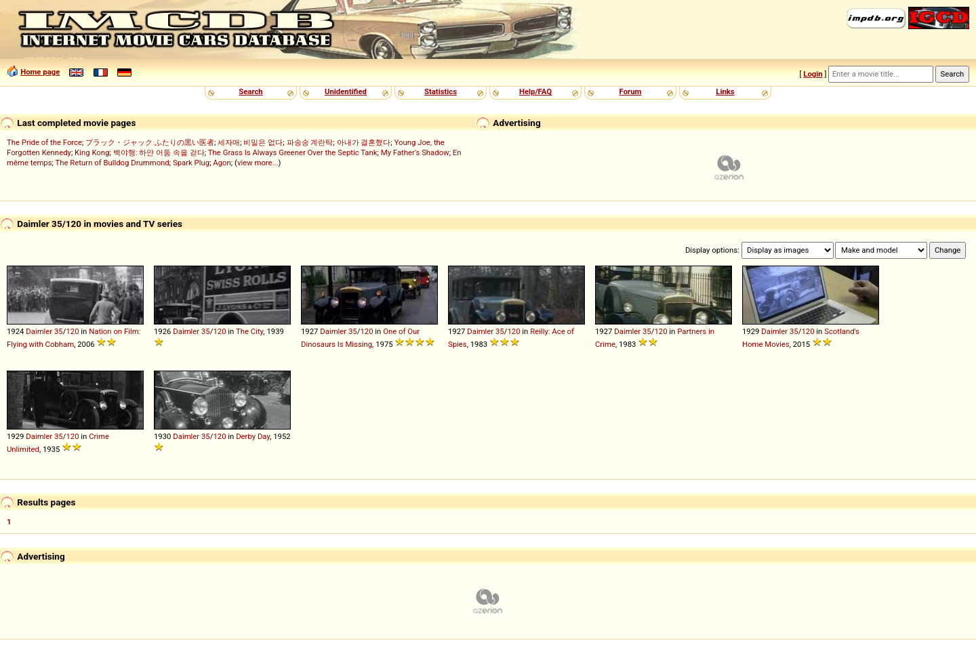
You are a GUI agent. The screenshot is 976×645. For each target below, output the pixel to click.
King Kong (92, 152)
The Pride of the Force (44, 142)
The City (249, 331)
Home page (40, 72)
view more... (258, 162)
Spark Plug (191, 162)
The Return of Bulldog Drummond (112, 162)
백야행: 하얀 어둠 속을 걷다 (159, 152)
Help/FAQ (535, 91)
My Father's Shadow (415, 152)
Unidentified (346, 91)
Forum (630, 91)
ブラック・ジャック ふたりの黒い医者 (149, 142)
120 (72, 331)
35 (58, 331)
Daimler (39, 331)
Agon (221, 162)
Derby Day (253, 436)
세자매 (229, 142)
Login (812, 74)
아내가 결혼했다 (364, 142)
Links (725, 91)
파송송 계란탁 (310, 142)
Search (250, 91)
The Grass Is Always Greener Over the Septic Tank (293, 152)
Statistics (440, 91)
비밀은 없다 (263, 142)
